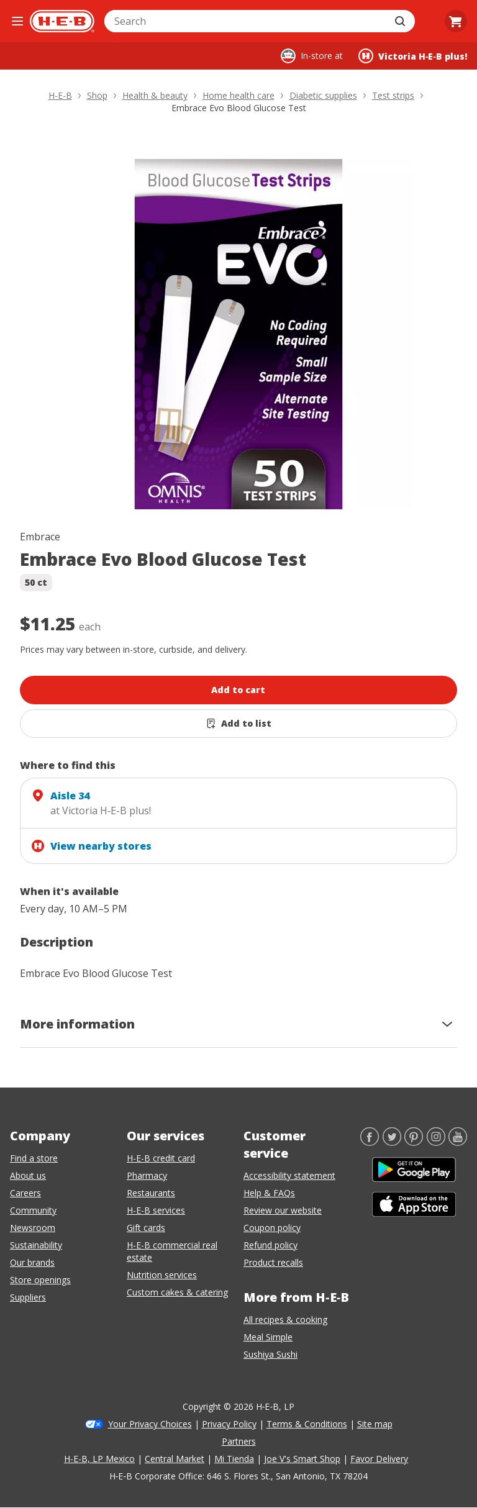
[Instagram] (436, 1142)
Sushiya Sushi (270, 1354)
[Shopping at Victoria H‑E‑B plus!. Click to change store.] (412, 55)
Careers (25, 1193)
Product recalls (273, 1262)
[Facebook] (369, 1142)
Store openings (40, 1280)
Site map (375, 1424)
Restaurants (151, 1193)
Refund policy (270, 1245)
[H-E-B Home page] (62, 21)
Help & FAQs (269, 1193)
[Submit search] (401, 21)
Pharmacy (147, 1175)
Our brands (32, 1262)
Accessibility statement (289, 1175)
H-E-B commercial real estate (172, 1251)
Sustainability (36, 1245)
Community (33, 1210)
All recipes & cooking (285, 1319)
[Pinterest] (413, 1142)
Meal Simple (268, 1337)
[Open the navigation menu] (17, 21)
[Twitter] (392, 1142)
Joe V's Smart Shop (302, 1459)
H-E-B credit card (161, 1158)
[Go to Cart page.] (456, 21)
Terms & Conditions (306, 1424)
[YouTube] (457, 1142)
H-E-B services (156, 1210)
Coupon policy (272, 1227)
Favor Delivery (379, 1459)
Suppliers (28, 1297)
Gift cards (146, 1227)
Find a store (34, 1158)
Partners (239, 1441)
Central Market (174, 1459)
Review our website (282, 1210)
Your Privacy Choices (150, 1424)
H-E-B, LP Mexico (99, 1459)
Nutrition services (162, 1275)
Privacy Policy (229, 1424)
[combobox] (246, 21)
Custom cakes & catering (177, 1292)
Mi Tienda (234, 1459)
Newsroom (32, 1227)
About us (28, 1175)
